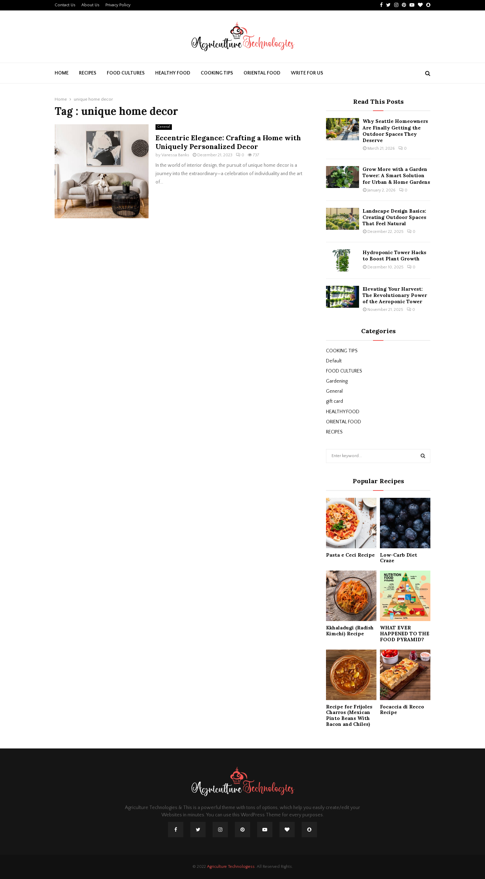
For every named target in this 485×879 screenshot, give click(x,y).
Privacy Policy (117, 5)
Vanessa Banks (175, 155)
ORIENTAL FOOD (262, 73)
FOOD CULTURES (126, 73)
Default (334, 361)
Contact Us (65, 5)
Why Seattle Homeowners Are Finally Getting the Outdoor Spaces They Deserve (395, 130)
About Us (90, 5)
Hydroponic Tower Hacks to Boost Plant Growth (394, 255)
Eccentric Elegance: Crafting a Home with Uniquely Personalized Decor (228, 142)
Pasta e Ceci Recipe (350, 555)
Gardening (337, 381)
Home (62, 73)
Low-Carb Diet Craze (398, 558)
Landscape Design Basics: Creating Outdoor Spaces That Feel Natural (394, 217)
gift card (334, 401)
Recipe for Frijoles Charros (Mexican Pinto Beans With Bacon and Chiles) (349, 715)
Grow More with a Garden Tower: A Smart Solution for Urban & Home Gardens (396, 175)
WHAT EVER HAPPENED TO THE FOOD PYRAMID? (404, 634)
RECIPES (87, 73)
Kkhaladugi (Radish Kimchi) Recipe (350, 631)
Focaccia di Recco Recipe (402, 710)
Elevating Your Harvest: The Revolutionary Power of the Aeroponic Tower (395, 295)
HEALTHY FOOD (172, 73)
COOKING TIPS (217, 73)
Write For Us (307, 73)
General (163, 127)
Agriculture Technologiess (231, 866)
